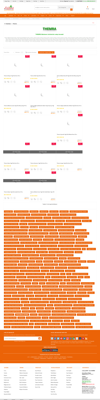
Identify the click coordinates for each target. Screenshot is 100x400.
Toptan (42, 15)
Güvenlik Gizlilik (23, 347)
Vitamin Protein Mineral (66, 258)
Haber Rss (53, 354)
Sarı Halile (24, 261)
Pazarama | (70, 319)
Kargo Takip (7, 1)
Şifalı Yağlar (53, 340)
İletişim (50, 18)
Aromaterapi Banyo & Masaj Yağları (14, 180)
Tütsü (25, 15)
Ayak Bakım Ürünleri (23, 177)
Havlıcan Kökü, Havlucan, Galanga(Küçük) (16, 252)
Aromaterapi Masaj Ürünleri (34, 180)
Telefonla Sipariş (7, 349)
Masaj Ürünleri (69, 214)
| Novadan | (37, 321)
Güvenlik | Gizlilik (25, 18)
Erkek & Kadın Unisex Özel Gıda (45, 183)
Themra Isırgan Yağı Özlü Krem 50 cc (82, 127)
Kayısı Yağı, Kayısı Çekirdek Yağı (13, 267)
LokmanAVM (50, 396)
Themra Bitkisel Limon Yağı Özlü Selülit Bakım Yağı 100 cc (37, 155)
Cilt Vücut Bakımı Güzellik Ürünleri (30, 233)
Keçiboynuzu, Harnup (67, 286)
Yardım (44, 18)
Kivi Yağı (45, 280)
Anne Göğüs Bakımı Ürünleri (30, 218)
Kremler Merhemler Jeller (58, 255)
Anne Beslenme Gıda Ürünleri (72, 186)
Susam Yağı (25, 264)
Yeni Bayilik (68, 340)
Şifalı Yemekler (54, 342)
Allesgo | (55, 321)
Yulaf (31, 286)
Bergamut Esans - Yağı (51, 221)
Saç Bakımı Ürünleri (35, 261)
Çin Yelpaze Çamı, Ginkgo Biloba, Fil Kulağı (64, 277)
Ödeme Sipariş (23, 333)
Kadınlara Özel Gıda (74, 221)
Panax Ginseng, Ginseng (21, 174)
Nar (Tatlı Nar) (22, 227)
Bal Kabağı (62, 221)
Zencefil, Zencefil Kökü (47, 230)
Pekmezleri (40, 271)
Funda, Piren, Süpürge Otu (12, 271)
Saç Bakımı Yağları (53, 211)
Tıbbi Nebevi (53, 335)
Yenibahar (21, 280)
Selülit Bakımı (49, 271)
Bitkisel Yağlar (60, 183)
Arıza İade (68, 349)
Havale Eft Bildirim (24, 349)
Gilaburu (67, 242)
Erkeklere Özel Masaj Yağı (41, 255)
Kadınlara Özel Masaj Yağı (85, 264)
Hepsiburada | (63, 319)
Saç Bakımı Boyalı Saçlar (35, 227)
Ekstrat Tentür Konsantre (38, 177)
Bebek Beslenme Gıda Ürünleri (37, 186)
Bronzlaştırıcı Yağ (80, 193)
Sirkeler (35, 246)
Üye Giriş (42, 1)
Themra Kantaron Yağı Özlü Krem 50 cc (59, 127)
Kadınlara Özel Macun (75, 261)
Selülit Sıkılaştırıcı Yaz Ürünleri (63, 267)
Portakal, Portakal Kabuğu (63, 271)
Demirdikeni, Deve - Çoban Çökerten (83, 267)
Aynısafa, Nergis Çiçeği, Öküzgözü (51, 289)
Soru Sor (14, 1)
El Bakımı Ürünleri (53, 177)
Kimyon (37, 289)
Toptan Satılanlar (39, 344)
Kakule (80, 239)
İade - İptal (22, 340)
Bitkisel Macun (48, 224)
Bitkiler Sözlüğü (54, 347)
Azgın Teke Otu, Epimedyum (84, 289)
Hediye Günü (58, 224)
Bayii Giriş (68, 342)
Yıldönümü (88, 249)
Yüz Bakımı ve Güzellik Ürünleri (39, 264)
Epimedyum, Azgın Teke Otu (12, 274)
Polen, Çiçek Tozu (61, 261)
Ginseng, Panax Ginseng (25, 255)
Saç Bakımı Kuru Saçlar (57, 233)
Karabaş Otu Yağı (9, 249)
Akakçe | (60, 321)
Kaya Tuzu (58, 15)
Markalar (11, 15)
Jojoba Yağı (23, 186)
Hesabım (68, 344)
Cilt (18, 15)
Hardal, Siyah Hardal (25, 202)
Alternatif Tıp (53, 349)
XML (67, 15)
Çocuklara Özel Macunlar (67, 205)
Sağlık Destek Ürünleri (66, 196)
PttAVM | (46, 319)
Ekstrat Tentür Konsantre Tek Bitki (38, 196)
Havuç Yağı (45, 233)
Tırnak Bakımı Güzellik (78, 271)
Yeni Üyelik (68, 333)
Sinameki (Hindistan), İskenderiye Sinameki (61, 280)
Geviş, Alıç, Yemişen (33, 230)
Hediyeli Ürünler (38, 340)
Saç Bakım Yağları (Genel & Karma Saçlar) (16, 193)
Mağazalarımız (7, 347)
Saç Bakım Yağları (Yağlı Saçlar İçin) (14, 236)
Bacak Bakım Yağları (35, 252)
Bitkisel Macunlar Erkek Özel (65, 218)
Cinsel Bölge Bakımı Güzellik (48, 208)
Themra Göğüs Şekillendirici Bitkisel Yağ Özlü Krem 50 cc (37, 102)
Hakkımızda (7, 18)
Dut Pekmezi (8, 199)
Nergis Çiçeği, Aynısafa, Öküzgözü (52, 252)
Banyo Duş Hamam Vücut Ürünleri (48, 205)
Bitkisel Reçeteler (54, 344)
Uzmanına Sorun (7, 340)
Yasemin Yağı (37, 202)
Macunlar (90, 255)
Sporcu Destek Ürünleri (40, 242)
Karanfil (67, 283)
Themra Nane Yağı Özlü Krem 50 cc (82, 101)
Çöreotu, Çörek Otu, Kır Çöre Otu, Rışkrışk (16, 286)
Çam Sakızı (20, 249)
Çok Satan (33, 15)
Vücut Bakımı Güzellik (22, 277)
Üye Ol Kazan (38, 333)
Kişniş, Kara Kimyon (68, 289)
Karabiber (33, 277)
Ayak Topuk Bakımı (61, 230)
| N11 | (29, 319)
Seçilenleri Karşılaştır (31, 52)
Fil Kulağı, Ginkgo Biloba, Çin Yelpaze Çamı (16, 221)
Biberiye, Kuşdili (57, 283)
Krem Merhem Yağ (56, 264)
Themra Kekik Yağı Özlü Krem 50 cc (35, 73)
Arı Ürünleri (24, 189)
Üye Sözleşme (69, 335)
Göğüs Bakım (82, 199)
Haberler (6, 351)
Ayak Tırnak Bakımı (10, 211)
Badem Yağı (34, 189)
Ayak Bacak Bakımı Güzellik (66, 193)
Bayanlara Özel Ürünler (27, 183)
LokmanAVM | (34, 319)
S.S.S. (5, 333)
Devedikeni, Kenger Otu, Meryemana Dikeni (16, 283)
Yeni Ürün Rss (54, 356)
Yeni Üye (35, 1)
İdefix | (64, 321)
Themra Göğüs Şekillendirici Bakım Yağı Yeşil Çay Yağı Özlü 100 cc (14, 102)
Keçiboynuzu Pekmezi (87, 246)
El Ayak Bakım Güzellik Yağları (26, 214)
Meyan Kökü (75, 283)
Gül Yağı (39, 224)
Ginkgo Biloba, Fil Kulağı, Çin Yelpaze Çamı (71, 249)
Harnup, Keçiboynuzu (40, 211)
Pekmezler (78, 214)
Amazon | (51, 319)
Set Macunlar (81, 255)
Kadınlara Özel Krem (10, 255)
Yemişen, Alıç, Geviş (10, 280)
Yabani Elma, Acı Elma (50, 193)
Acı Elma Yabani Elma (73, 246)
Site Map (53, 351)
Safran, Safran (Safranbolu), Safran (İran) (15, 196)
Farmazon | (50, 321)
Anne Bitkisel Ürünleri (35, 193)
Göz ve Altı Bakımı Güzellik (33, 249)
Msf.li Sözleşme (23, 344)
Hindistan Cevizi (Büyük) (33, 280)
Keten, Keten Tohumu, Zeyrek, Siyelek (22, 289)
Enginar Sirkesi (72, 239)
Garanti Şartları (23, 342)
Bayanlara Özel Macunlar (55, 186)
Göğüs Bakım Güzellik (10, 242)
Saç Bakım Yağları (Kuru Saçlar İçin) (70, 211)
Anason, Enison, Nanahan (83, 286)
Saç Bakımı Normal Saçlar (11, 246)
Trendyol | (57, 319)
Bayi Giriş (28, 1)
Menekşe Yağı (76, 242)
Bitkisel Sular (34, 174)
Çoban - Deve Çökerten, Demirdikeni (40, 283)
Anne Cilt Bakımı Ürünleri (65, 208)
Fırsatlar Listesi (38, 337)
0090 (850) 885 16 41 (86, 342)
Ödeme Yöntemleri (24, 335)
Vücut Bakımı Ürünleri (36, 221)
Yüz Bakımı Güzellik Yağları (50, 249)
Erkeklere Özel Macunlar (11, 224)
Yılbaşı (63, 246)
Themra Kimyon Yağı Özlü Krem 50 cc (12, 73)
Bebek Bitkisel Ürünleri (56, 214)
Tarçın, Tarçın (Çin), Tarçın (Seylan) (65, 202)
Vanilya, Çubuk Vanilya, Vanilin (79, 174)
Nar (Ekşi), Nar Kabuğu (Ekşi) (28, 205)
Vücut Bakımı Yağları (70, 224)
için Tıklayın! (87, 336)
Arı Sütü (7, 289)
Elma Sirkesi (82, 224)
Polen (62, 236)
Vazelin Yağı (80, 202)
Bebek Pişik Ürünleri (53, 236)
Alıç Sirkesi (47, 180)
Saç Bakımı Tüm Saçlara (70, 252)
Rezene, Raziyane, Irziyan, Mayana (78, 230)
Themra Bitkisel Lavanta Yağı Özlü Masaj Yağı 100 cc (85, 74)
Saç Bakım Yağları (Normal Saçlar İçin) (70, 227)
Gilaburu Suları (9, 277)
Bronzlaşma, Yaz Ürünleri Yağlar (64, 189)
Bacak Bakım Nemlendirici (80, 236)
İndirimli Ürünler (38, 335)
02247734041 (79, 1)
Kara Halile (25, 271)
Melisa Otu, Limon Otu (59, 274)
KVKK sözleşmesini (10, 303)
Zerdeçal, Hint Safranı (25, 242)
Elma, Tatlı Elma (53, 258)
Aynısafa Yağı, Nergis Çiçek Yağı (86, 277)
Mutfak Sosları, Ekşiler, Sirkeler (61, 180)
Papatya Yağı (8, 174)
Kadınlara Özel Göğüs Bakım (35, 239)
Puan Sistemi (16, 18)
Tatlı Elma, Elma (26, 246)
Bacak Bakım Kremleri (81, 208)
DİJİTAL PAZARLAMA (50, 382)
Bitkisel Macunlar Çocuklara (84, 205)
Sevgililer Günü (70, 233)
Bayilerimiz (6, 344)
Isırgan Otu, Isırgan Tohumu (12, 218)
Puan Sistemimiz (38, 342)
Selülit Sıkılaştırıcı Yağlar (11, 233)
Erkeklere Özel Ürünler (52, 199)
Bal (84, 211)
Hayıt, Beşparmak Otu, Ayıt (12, 264)
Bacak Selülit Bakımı (18, 258)
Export (72, 15)
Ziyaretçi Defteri (7, 356)
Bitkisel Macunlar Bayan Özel (68, 199)
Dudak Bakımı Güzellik (51, 227)
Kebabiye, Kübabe (54, 286)
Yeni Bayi (21, 1)
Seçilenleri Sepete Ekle (46, 52)
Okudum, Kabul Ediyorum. (14, 304)
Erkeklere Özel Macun (85, 252)
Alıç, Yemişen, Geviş (41, 286)
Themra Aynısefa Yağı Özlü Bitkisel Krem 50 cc (61, 101)
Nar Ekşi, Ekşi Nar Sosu (32, 208)
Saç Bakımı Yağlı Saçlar (70, 264)
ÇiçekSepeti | (41, 319)
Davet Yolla (37, 349)
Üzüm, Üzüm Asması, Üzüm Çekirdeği (15, 230)
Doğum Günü (91, 211)
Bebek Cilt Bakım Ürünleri (47, 218)
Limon (87, 239)
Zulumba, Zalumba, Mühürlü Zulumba (35, 267)
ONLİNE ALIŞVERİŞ (50, 371)
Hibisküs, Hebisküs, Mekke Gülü (76, 274)
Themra (14, 23)
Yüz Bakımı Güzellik (44, 277)
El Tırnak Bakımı (48, 202)
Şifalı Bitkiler (53, 337)
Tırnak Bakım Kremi (10, 177)
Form (50, 15)
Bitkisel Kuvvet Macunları (11, 183)
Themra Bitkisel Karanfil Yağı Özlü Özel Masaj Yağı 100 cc (61, 74)
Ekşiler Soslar (53, 174)
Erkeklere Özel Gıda (10, 214)
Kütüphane (53, 333)
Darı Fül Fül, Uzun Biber (58, 239)
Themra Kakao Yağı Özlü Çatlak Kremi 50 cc (13, 154)
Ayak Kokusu (53, 196)
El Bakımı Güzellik (9, 239)
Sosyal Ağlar (6, 354)
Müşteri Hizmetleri (24, 351)
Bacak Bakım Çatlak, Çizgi (21, 199)
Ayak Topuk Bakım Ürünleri (68, 177)
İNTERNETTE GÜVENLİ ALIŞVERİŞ (50, 377)
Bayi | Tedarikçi (36, 18)
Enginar (50, 267)
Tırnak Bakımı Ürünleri (29, 274)
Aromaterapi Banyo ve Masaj (80, 180)
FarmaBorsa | (43, 321)
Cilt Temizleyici (21, 239)
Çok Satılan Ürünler (39, 347)
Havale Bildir (69, 347)
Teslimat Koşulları (23, 337)
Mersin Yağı (30, 258)
